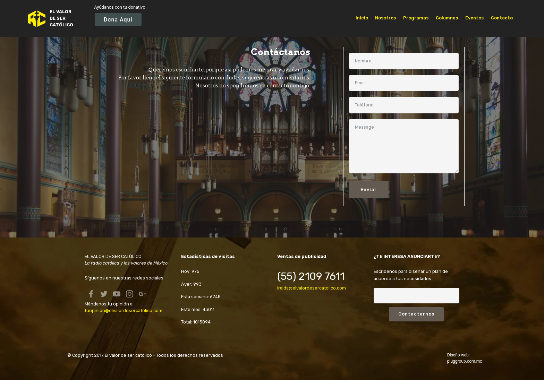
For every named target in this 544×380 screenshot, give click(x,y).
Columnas (447, 17)
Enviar (368, 189)
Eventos (474, 17)
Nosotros (385, 17)
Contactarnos (416, 314)
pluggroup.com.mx (464, 361)
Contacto (502, 17)
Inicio (362, 17)
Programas (415, 17)
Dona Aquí (118, 19)
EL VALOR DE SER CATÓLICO (61, 18)
